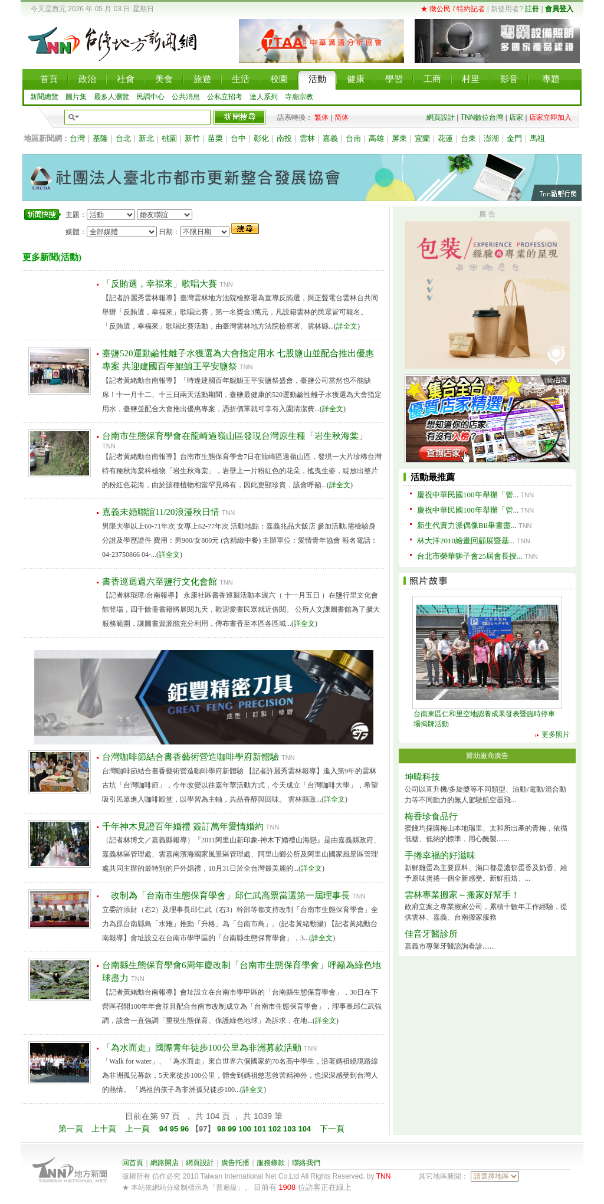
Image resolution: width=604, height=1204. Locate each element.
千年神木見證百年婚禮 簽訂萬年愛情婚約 (183, 826)
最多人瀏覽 (111, 97)
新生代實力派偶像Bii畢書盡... (467, 525)
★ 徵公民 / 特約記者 (453, 9)
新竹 (192, 138)
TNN (383, 1176)
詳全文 (346, 326)
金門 (514, 138)
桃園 (169, 138)
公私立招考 (224, 97)
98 (221, 1128)
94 (164, 1128)
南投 (284, 138)
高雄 (376, 138)
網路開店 (164, 1163)
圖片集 (76, 97)
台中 (238, 138)
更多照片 (555, 734)
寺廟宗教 (299, 97)
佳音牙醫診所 (431, 934)
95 (175, 1128)
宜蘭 (422, 138)
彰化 (261, 138)
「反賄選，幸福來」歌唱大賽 (159, 283)
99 (233, 1128)
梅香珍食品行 (431, 816)
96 (185, 1128)
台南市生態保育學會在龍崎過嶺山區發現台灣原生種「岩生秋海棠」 (234, 436)
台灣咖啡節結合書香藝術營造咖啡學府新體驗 (190, 757)
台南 (353, 138)
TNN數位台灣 (482, 117)
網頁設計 (440, 117)
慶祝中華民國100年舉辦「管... (467, 494)
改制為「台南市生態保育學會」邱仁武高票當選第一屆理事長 (226, 895)
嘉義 (330, 138)
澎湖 (491, 138)
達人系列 (264, 97)
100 (245, 1128)
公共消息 (186, 97)
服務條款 (271, 1163)
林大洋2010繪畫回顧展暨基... (466, 540)
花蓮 (445, 138)
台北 (123, 138)
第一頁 (70, 1128)
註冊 (532, 9)
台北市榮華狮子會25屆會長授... (470, 556)
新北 (146, 138)
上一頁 (137, 1128)
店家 (516, 117)
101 (260, 1128)
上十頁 (103, 1128)
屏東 (399, 138)
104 (305, 1128)
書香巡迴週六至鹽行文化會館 (159, 581)
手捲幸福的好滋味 (440, 855)
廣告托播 (235, 1163)
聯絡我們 (306, 1163)
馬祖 (537, 138)
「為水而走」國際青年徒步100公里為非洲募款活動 (201, 1047)
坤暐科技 (422, 777)
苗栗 (215, 138)
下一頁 (332, 1128)
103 (290, 1128)
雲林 (307, 138)
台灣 (77, 138)
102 (275, 1128)
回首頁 (132, 1163)
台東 (468, 138)
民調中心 (150, 97)
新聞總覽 (44, 97)
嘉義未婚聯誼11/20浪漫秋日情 (160, 512)
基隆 (100, 138)
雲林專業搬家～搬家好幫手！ (462, 895)
